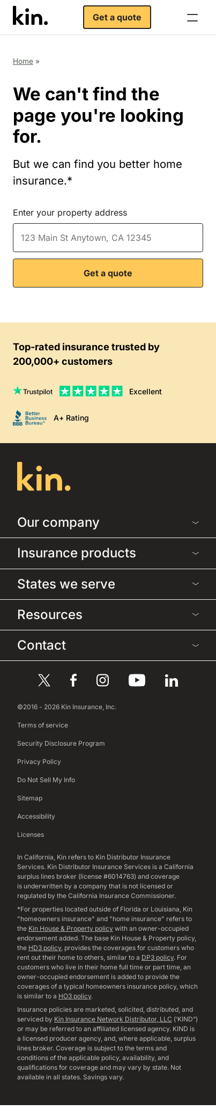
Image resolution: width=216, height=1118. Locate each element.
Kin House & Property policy (70, 928)
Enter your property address (70, 212)
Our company (108, 522)
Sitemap (29, 798)
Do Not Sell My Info (46, 780)
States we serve (108, 584)
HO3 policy (74, 996)
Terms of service (42, 725)
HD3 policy (44, 948)
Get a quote (117, 17)
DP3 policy (157, 957)
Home (23, 61)
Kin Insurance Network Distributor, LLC (113, 1019)
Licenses (30, 834)
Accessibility (36, 816)
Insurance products (108, 553)
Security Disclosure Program (61, 743)
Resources (108, 614)
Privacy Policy (39, 761)
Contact (108, 645)
